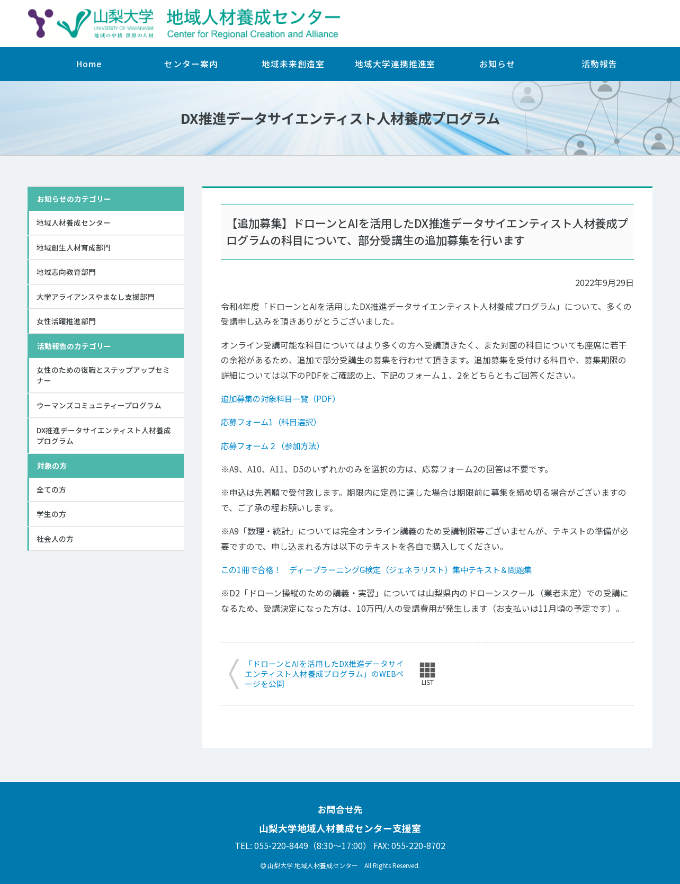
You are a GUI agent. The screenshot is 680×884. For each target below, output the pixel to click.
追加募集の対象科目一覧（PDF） (284, 398)
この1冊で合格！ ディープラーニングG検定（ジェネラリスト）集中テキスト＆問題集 (386, 570)
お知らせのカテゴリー (74, 198)
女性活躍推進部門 (66, 322)
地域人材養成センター (74, 222)
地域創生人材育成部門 (74, 247)
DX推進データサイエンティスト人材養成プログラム (104, 438)
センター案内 (191, 64)
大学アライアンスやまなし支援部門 (96, 297)
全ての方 (51, 492)
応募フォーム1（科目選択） (274, 422)
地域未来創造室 (293, 64)
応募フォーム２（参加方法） (276, 446)
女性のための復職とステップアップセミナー (103, 377)
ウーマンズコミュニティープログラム (99, 407)
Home (89, 64)
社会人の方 (55, 542)
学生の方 (51, 517)
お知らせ (497, 64)
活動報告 (599, 64)
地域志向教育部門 (66, 272)
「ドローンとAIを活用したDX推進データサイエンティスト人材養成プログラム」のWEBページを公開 (325, 674)
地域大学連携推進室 (395, 64)
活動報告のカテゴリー (74, 347)
